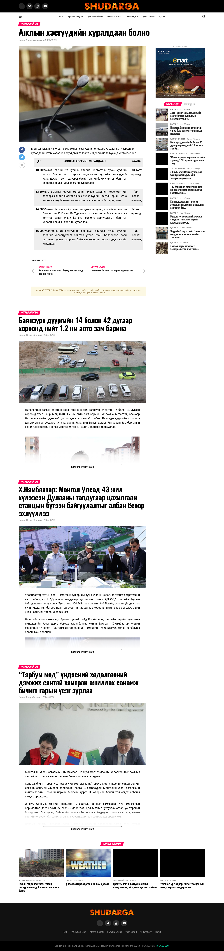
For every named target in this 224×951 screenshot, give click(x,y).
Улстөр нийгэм (95, 16)
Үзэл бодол (133, 16)
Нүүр (61, 16)
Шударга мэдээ (115, 16)
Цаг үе (162, 16)
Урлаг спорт (149, 16)
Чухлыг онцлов (76, 16)
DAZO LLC (162, 946)
